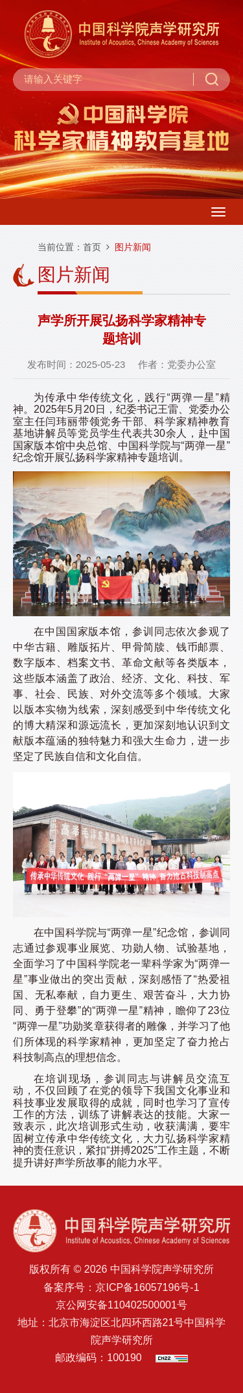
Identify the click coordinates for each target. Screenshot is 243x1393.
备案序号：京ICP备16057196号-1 (121, 1287)
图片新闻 (133, 247)
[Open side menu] (218, 211)
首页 (92, 247)
